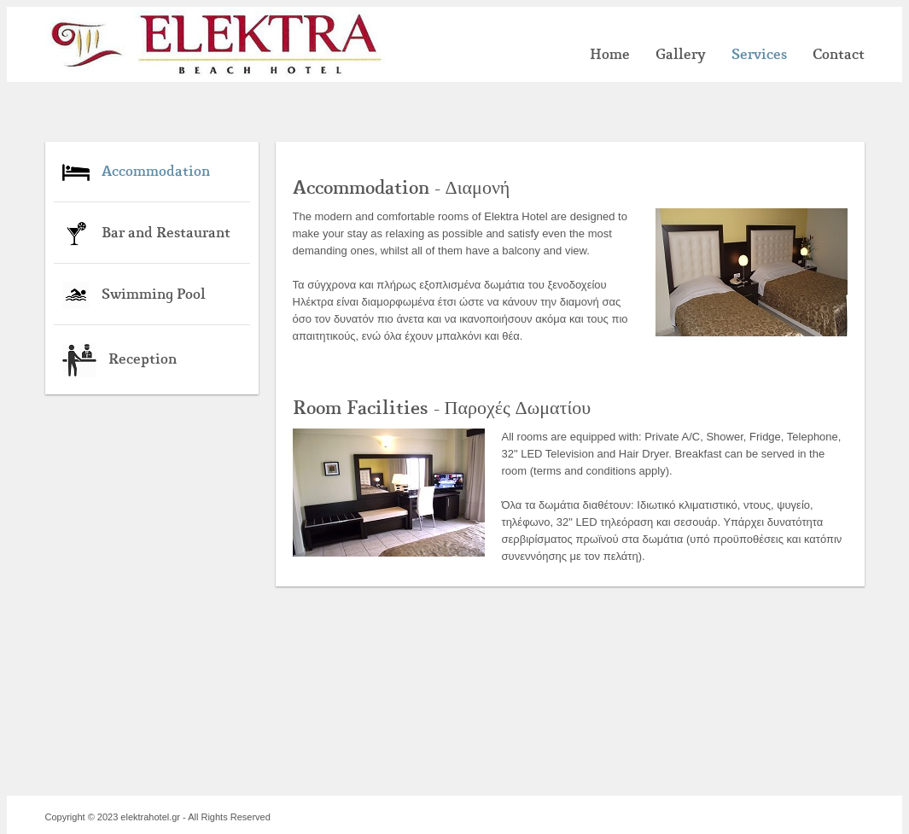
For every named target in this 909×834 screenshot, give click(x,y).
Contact (839, 54)
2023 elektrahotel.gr (138, 817)
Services (759, 54)
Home (610, 54)
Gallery (681, 54)
